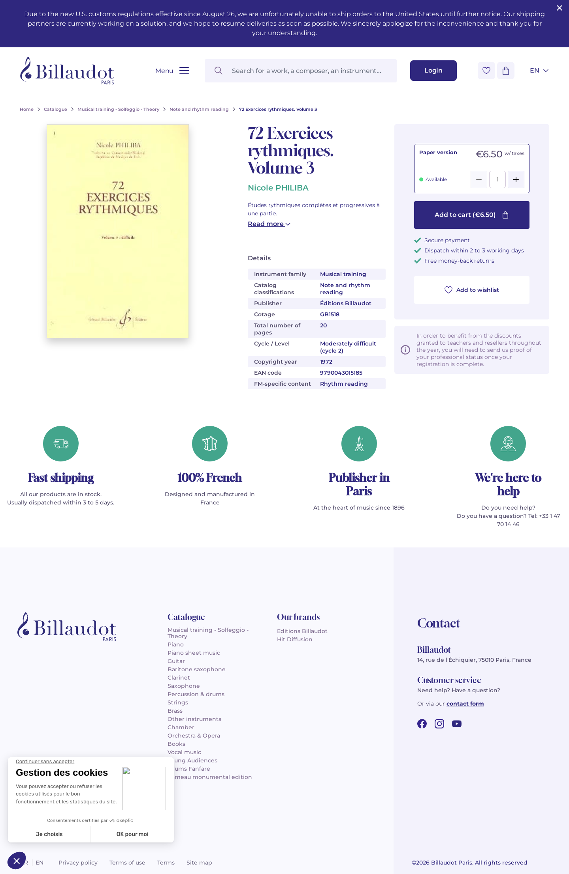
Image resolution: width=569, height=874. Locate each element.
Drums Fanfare (189, 769)
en (39, 862)
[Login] (433, 70)
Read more (269, 224)
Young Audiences (192, 760)
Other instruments (194, 719)
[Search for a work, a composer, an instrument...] (301, 70)
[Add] (516, 179)
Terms (166, 862)
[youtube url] (457, 723)
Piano (176, 644)
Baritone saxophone (197, 669)
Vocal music (184, 752)
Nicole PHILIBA (278, 187)
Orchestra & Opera (194, 735)
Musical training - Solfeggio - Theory (208, 633)
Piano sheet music (194, 653)
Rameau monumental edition (210, 777)
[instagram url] (439, 723)
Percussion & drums (196, 694)
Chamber (181, 727)
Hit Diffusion (295, 639)
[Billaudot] (67, 70)
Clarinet (179, 677)
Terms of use (127, 862)
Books (176, 744)
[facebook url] (422, 723)
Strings (178, 702)
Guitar (176, 661)
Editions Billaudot (302, 631)
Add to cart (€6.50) (472, 214)
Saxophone (184, 686)
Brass (175, 711)
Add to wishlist (472, 289)
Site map (199, 862)
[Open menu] (172, 70)
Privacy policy (78, 862)
